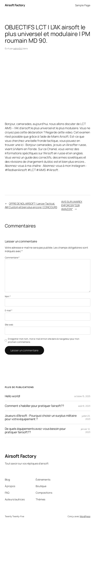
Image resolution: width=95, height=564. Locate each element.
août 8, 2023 (84, 405)
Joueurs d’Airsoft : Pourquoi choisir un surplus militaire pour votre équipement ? (41, 417)
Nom (8, 296)
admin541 (17, 48)
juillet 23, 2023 (86, 417)
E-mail (8, 310)
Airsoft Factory (15, 5)
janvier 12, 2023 (85, 430)
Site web (9, 324)
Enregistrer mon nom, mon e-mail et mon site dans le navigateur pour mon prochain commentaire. (43, 340)
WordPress (85, 516)
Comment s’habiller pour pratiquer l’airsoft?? (34, 406)
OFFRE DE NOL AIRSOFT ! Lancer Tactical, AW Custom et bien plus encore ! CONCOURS (31, 205)
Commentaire (12, 257)
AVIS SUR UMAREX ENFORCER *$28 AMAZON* (71, 205)
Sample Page (82, 5)
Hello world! (12, 396)
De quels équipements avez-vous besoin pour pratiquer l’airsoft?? (35, 430)
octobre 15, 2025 (82, 396)
